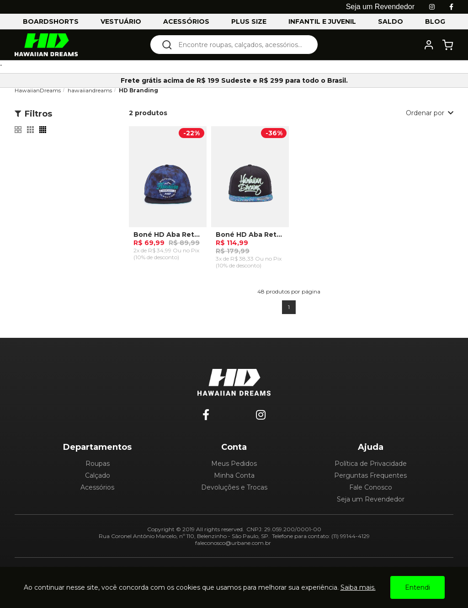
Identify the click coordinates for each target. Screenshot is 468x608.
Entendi (417, 587)
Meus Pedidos (234, 463)
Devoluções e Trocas (234, 487)
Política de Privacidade (371, 463)
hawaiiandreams (90, 90)
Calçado (97, 475)
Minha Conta (234, 475)
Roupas (97, 463)
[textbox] (240, 44)
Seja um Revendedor (370, 499)
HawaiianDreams (38, 90)
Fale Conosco (370, 487)
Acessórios (97, 487)
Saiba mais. (358, 587)
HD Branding (138, 90)
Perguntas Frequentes (370, 475)
